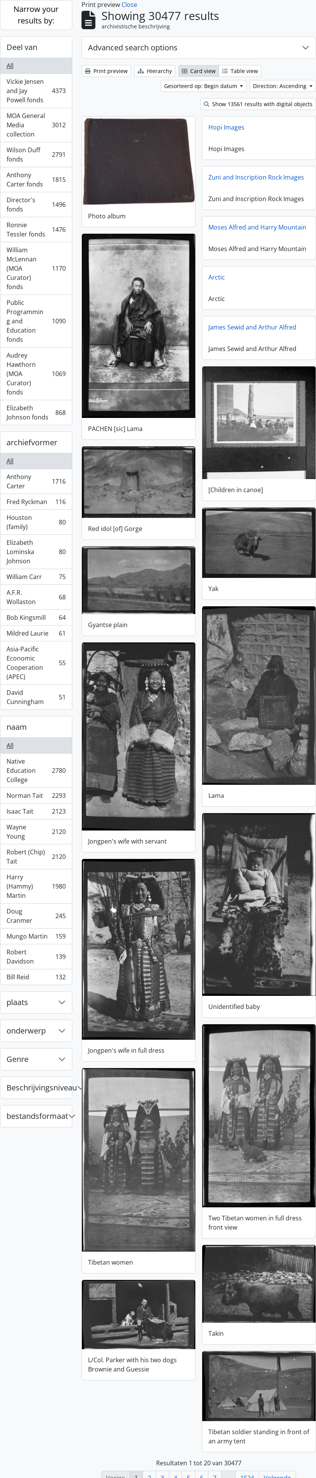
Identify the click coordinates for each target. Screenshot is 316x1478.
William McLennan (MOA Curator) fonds (36, 268)
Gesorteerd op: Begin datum (201, 86)
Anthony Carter (36, 481)
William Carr (36, 578)
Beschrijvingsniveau (39, 1087)
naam (17, 727)
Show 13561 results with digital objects (258, 104)
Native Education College (36, 770)
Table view (240, 71)
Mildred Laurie (36, 635)
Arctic (216, 277)
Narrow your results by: (35, 15)
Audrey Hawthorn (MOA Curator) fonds (36, 373)
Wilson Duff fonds (36, 154)
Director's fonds (36, 204)
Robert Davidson (36, 956)
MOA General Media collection (36, 125)
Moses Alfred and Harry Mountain (257, 227)
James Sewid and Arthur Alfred (252, 327)
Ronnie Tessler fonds (36, 229)
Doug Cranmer (36, 916)
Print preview (106, 71)
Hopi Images (226, 127)
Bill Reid (36, 978)
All (10, 66)
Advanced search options (133, 47)
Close (129, 4)
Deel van (22, 47)
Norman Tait (36, 797)
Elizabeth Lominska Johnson (36, 551)
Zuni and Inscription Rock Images (256, 177)
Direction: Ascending (280, 86)
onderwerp (26, 1030)
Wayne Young (36, 832)
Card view (199, 71)
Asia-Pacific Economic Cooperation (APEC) (36, 663)
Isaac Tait (36, 813)
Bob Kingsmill (36, 619)
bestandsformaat (37, 1116)
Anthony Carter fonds (36, 179)
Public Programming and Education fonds (36, 321)
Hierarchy (155, 71)
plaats (17, 1002)
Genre (17, 1059)
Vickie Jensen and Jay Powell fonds (36, 90)
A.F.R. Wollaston (36, 597)
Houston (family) (36, 522)
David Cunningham (36, 697)
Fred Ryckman (36, 503)
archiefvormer (32, 442)
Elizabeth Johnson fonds (36, 412)
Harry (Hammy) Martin (36, 886)
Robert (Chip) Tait (36, 856)
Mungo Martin (36, 938)
